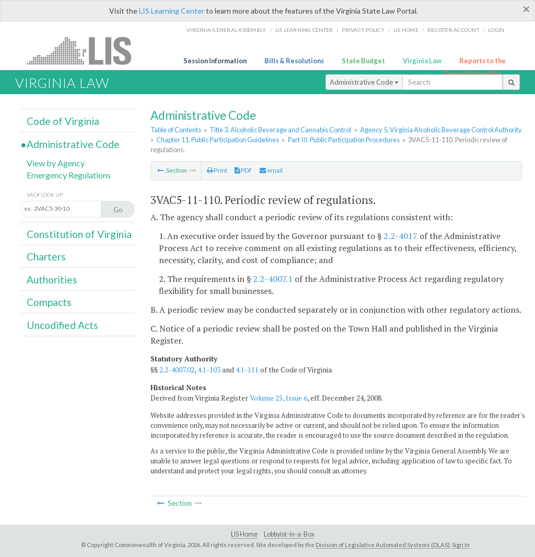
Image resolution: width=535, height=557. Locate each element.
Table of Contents (175, 130)
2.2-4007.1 (273, 279)
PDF (243, 170)
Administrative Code (364, 82)
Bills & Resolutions (294, 60)
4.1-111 (247, 369)
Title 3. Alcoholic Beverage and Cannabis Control (280, 130)
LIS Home (244, 534)
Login (496, 30)
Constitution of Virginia (79, 234)
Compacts (49, 302)
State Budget (363, 60)
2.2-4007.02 (176, 369)
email (271, 170)
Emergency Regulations (69, 175)
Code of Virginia (63, 121)
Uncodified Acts (62, 325)
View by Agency (56, 163)
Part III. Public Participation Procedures (344, 139)
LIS (85, 50)
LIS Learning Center (171, 10)
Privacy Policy (363, 30)
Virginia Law (422, 60)
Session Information (215, 60)
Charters (46, 257)
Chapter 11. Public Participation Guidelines (217, 139)
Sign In (461, 544)
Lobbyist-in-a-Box (289, 534)
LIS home (405, 30)
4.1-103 (208, 369)
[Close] (526, 9)
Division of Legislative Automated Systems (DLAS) (383, 544)
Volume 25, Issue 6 (278, 398)
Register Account (453, 30)
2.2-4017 (400, 236)
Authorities (52, 280)
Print (217, 170)
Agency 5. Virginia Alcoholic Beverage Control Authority (441, 130)
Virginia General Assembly (226, 30)
